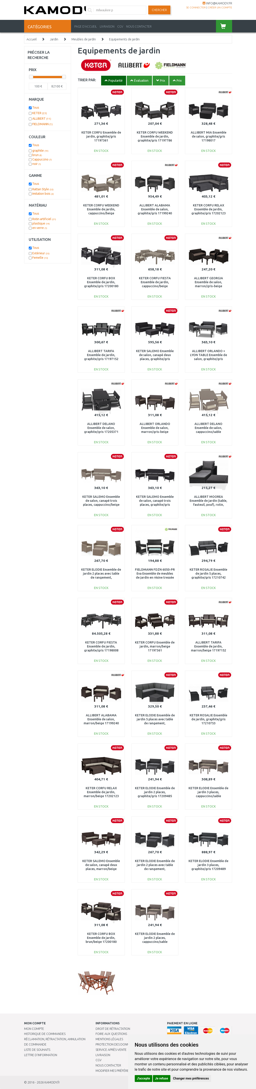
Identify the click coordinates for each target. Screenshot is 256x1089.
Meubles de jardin (83, 39)
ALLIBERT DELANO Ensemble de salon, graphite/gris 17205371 (101, 428)
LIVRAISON (107, 26)
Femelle (40, 257)
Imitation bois (43, 193)
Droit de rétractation (113, 1028)
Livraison (103, 1055)
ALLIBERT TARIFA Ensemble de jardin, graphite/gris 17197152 (101, 355)
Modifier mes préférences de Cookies (125, 1070)
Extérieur (41, 253)
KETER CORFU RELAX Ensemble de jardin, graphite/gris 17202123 (208, 209)
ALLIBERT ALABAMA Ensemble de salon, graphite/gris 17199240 (155, 209)
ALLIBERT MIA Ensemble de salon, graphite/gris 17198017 (208, 136)
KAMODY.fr (52, 1082)
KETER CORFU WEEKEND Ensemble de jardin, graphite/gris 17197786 (155, 136)
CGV (120, 26)
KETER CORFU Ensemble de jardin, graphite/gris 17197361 (101, 136)
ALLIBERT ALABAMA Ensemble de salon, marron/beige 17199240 (101, 719)
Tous (35, 107)
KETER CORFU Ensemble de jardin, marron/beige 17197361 (155, 646)
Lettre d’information (40, 1055)
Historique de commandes (44, 1034)
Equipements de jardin (124, 39)
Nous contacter (108, 1065)
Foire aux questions (111, 1034)
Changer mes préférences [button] (191, 1078)
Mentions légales (109, 1039)
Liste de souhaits (37, 1049)
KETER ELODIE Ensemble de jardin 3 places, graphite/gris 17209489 (208, 865)
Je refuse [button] (161, 1078)
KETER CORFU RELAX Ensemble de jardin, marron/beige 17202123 (101, 792)
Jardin (54, 39)
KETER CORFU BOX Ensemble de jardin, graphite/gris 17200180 (101, 282)
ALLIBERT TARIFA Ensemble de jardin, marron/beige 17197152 (208, 646)
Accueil (32, 39)
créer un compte (220, 7)
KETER (39, 113)
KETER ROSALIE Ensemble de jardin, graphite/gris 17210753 (208, 719)
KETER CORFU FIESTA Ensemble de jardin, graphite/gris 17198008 (101, 646)
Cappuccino (42, 159)
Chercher (159, 10)
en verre (39, 228)
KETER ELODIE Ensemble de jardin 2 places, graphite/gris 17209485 (155, 792)
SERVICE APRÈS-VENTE (111, 1049)
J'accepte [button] (143, 1078)
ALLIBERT (41, 118)
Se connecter (196, 7)
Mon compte (34, 1028)
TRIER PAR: (87, 80)
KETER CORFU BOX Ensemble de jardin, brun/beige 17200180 (101, 938)
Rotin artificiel (44, 219)
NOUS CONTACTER (139, 26)
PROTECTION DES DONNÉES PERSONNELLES (126, 1044)
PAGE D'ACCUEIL (85, 26)
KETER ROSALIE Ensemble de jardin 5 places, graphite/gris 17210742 (208, 573)
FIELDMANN (42, 124)
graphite (40, 150)
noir (36, 164)
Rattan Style (43, 189)
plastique (41, 223)
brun (37, 155)
